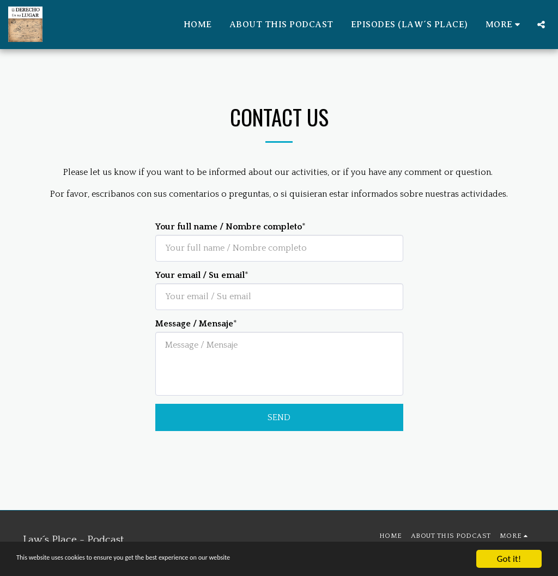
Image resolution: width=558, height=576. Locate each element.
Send (279, 417)
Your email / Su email (200, 275)
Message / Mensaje (194, 324)
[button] (541, 24)
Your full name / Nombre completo (228, 227)
